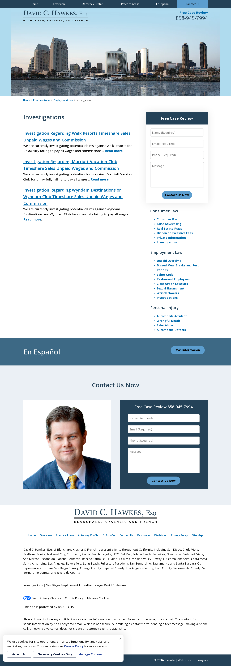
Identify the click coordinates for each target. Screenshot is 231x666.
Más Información (187, 350)
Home (34, 4)
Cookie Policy (74, 598)
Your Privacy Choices (42, 598)
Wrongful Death (168, 321)
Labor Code (165, 275)
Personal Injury (164, 307)
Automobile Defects (171, 330)
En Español (162, 4)
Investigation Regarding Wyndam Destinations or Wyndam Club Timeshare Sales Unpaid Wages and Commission (73, 196)
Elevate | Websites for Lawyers (181, 660)
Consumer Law (164, 210)
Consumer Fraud (168, 219)
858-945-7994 (192, 18)
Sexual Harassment (170, 288)
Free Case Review (194, 12)
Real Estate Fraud (169, 228)
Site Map (197, 535)
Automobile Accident (172, 316)
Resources (143, 535)
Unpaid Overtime (169, 261)
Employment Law (63, 100)
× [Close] (120, 638)
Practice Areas (130, 4)
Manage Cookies (98, 598)
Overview (59, 4)
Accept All (19, 654)
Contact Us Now (177, 195)
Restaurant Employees (173, 279)
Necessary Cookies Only (55, 654)
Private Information (171, 238)
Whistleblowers (168, 293)
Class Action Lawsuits (172, 284)
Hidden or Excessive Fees (175, 233)
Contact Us (193, 4)
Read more (114, 151)
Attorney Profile (92, 4)
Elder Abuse (165, 325)
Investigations (167, 242)
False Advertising (169, 224)
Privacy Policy (179, 535)
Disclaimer (160, 535)
